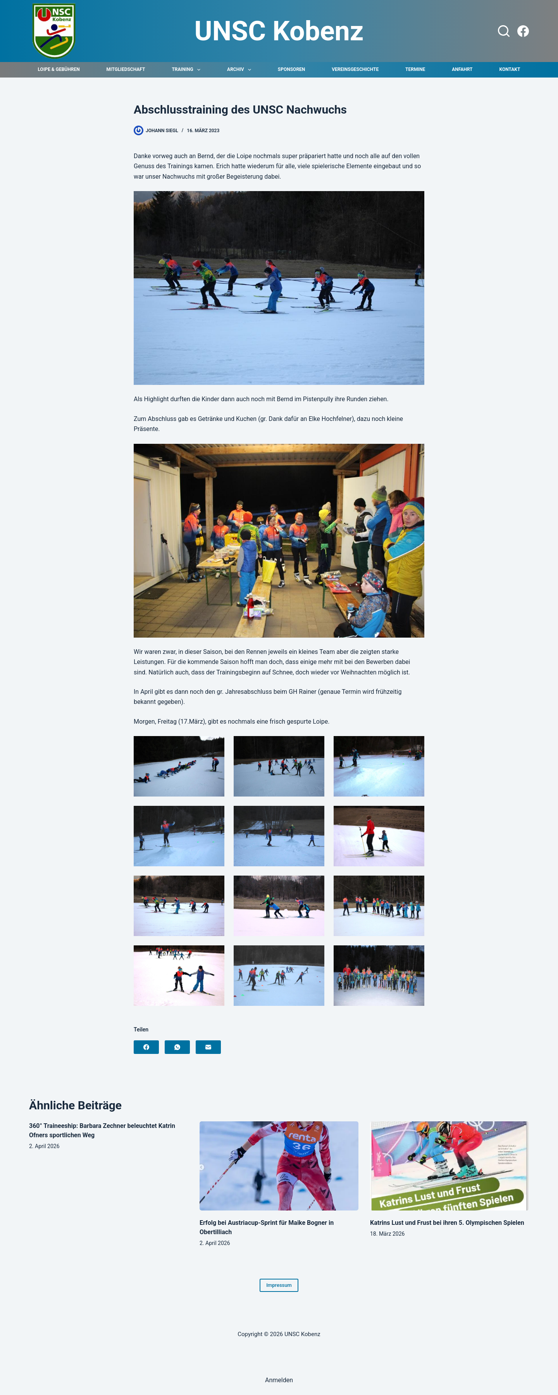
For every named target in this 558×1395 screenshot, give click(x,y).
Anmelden (279, 1380)
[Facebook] (523, 31)
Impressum (279, 1285)
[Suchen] (504, 31)
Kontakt (509, 69)
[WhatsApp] (177, 1047)
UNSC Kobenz (279, 31)
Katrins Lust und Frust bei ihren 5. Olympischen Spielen (447, 1222)
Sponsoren (291, 69)
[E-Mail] (208, 1047)
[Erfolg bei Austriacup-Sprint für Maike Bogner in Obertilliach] (279, 1166)
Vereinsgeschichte (355, 69)
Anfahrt (462, 69)
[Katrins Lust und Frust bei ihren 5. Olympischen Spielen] (449, 1166)
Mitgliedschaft (126, 69)
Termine (415, 69)
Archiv (240, 69)
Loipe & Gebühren (59, 69)
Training (187, 69)
